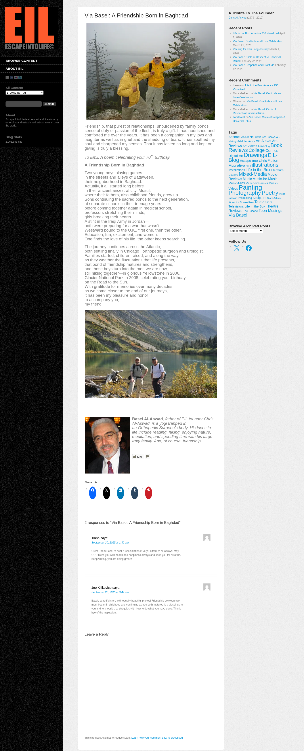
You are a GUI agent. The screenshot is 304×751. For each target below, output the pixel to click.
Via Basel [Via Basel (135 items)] (238, 215)
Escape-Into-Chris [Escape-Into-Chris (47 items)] (253, 160)
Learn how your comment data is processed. (157, 737)
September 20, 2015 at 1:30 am (110, 542)
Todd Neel (239, 117)
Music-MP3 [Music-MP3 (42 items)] (237, 183)
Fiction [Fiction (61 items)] (273, 160)
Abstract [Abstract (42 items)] (235, 137)
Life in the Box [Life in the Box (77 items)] (258, 170)
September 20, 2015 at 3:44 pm (110, 592)
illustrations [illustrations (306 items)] (265, 165)
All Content (14, 88)
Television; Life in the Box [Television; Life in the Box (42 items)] (247, 206)
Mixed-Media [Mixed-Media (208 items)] (253, 174)
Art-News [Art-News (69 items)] (263, 141)
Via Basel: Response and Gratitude (253, 65)
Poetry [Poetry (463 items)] (270, 192)
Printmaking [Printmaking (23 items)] (245, 198)
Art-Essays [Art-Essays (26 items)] (268, 137)
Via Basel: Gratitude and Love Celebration (258, 41)
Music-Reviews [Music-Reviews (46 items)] (256, 183)
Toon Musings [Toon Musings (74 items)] (271, 210)
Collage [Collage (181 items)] (257, 150)
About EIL (14, 68)
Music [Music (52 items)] (247, 179)
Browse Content (21, 60)
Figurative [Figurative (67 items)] (237, 165)
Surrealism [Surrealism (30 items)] (247, 202)
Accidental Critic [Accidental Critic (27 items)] (251, 137)
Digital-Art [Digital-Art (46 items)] (236, 156)
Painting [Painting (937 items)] (250, 187)
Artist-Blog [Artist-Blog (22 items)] (264, 146)
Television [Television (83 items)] (263, 202)
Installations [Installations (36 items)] (237, 170)
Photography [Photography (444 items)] (245, 193)
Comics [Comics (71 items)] (272, 150)
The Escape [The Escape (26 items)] (250, 211)
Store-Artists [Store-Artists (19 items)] (274, 198)
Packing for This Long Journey (251, 49)
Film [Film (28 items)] (248, 165)
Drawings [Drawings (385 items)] (255, 155)
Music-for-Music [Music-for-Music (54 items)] (264, 179)
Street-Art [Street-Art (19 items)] (234, 202)
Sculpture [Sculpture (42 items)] (259, 198)
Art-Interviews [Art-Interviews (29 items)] (246, 141)
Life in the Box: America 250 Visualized (256, 33)
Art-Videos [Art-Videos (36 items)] (250, 146)
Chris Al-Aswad (238, 17)
